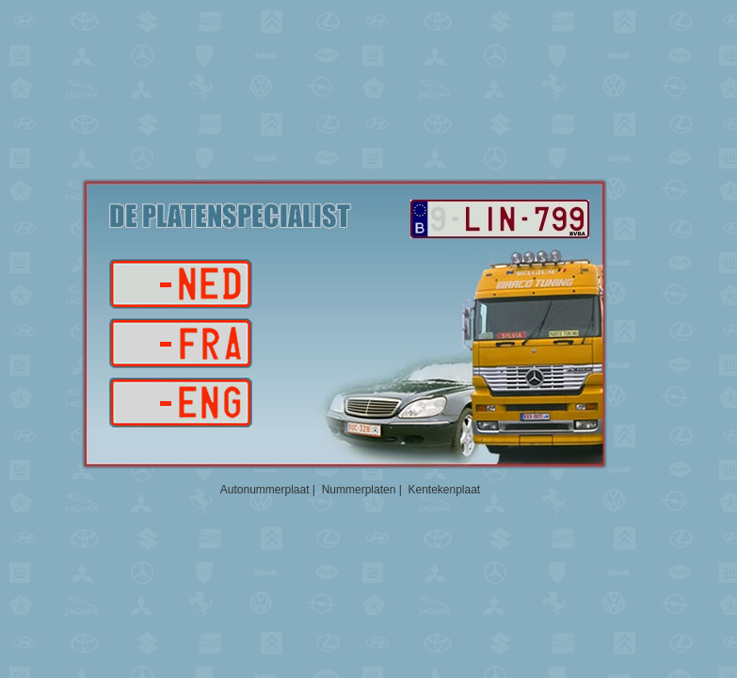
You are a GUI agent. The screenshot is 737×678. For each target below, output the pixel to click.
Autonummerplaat (265, 489)
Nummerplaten (359, 489)
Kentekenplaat (444, 489)
